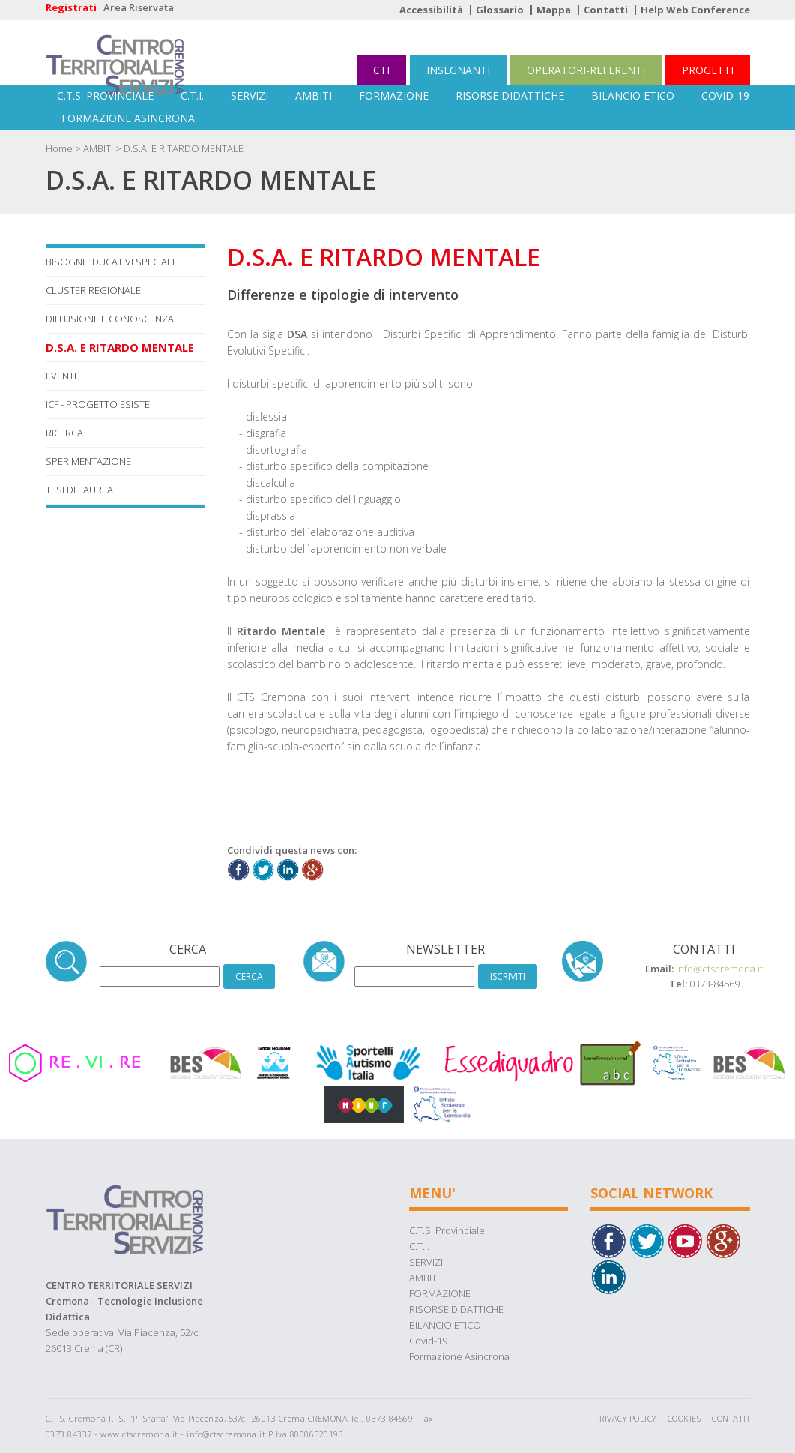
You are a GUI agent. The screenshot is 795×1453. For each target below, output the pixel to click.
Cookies (684, 1418)
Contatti (606, 9)
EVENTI (61, 375)
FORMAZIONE (394, 95)
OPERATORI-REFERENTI (586, 70)
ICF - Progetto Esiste (98, 404)
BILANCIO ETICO (632, 95)
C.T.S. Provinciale (105, 95)
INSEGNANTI (458, 70)
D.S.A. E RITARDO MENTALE (184, 148)
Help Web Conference (695, 9)
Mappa (553, 9)
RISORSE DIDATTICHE (510, 95)
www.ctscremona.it (139, 1434)
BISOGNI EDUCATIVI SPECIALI (110, 261)
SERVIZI (249, 95)
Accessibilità (431, 9)
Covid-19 (725, 95)
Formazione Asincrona (128, 118)
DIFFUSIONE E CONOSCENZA (110, 318)
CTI (381, 70)
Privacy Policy (625, 1418)
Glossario (500, 9)
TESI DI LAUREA (79, 489)
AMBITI (313, 95)
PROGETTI (708, 70)
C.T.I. (192, 95)
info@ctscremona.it (719, 968)
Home (59, 148)
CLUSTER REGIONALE (93, 290)
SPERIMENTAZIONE (88, 461)
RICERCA (64, 432)
